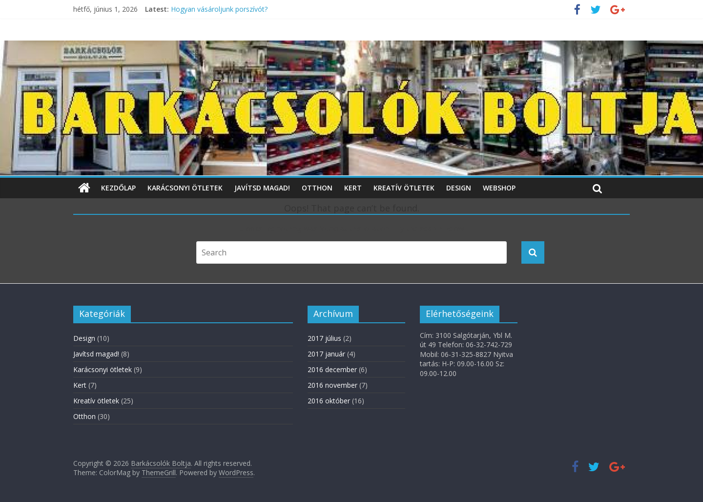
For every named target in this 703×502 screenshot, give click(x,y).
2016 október (329, 400)
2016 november (332, 385)
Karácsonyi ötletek (185, 187)
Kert (353, 187)
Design (458, 187)
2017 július (324, 338)
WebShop (499, 187)
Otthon (317, 187)
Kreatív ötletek (403, 187)
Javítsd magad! (262, 187)
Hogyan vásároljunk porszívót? (219, 9)
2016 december (332, 369)
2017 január (326, 353)
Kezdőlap (118, 187)
